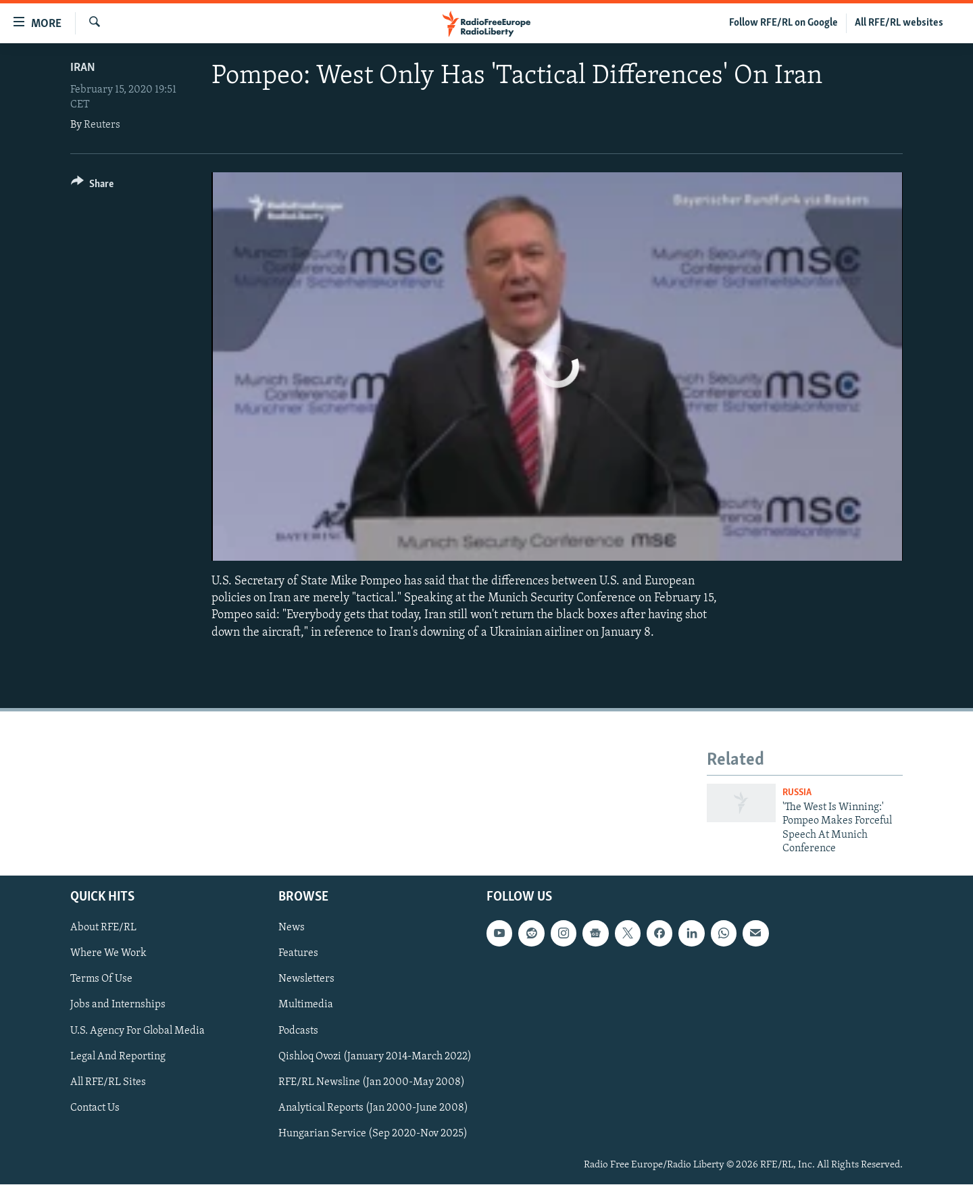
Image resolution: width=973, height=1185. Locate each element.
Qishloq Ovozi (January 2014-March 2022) (375, 1056)
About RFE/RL (103, 928)
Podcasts (298, 1031)
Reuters (102, 125)
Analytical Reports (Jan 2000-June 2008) (373, 1108)
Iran (82, 67)
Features (298, 954)
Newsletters (306, 979)
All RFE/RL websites (899, 23)
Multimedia (305, 1005)
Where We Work (108, 954)
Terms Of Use (101, 979)
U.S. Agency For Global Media (137, 1031)
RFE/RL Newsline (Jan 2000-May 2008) (371, 1082)
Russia (797, 793)
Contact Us (95, 1108)
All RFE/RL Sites (108, 1082)
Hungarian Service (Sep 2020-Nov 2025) (373, 1133)
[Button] (92, 186)
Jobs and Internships (118, 1005)
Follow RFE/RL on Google (783, 23)
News (291, 928)
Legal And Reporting (118, 1056)
